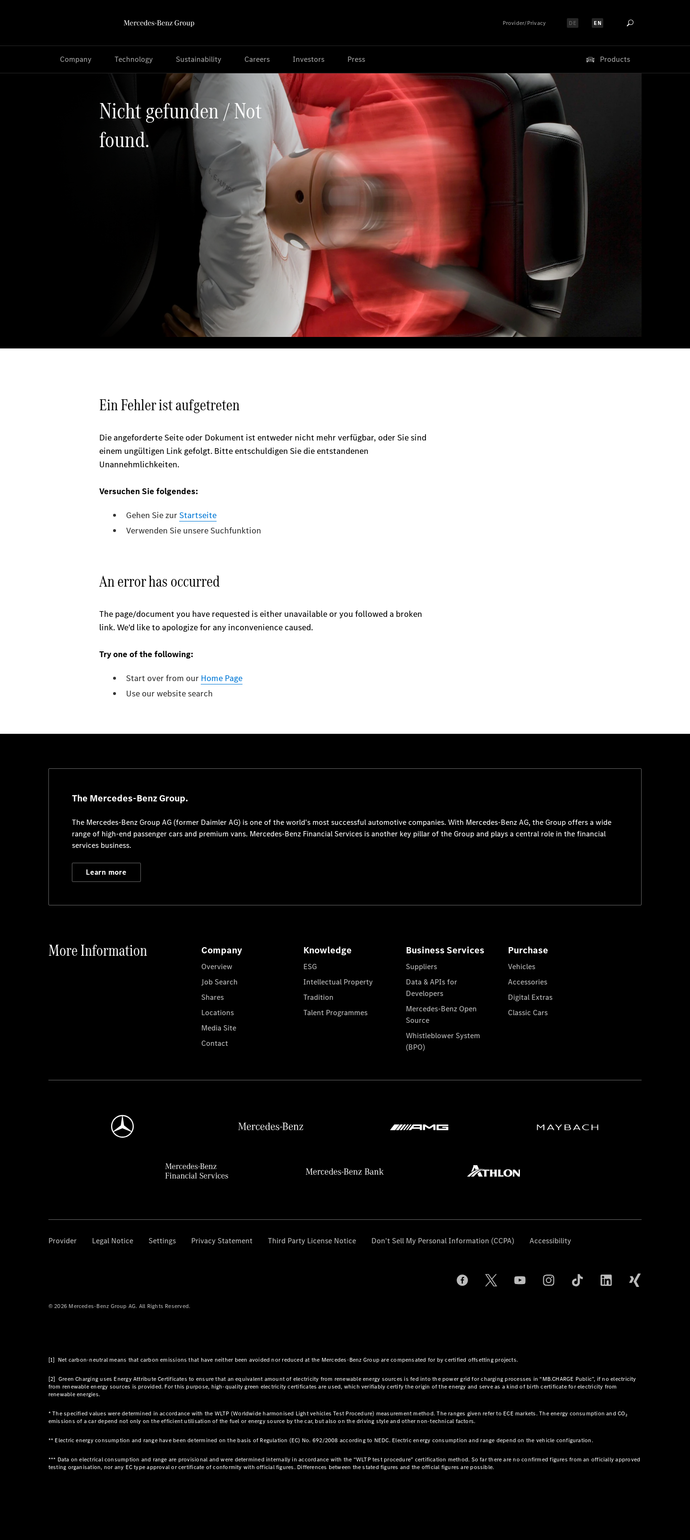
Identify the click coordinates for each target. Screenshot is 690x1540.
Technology (134, 59)
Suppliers (421, 966)
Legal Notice (112, 1241)
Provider (62, 1241)
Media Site (218, 1028)
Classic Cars (528, 1012)
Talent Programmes (335, 1012)
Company (76, 59)
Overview (216, 966)
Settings (162, 1241)
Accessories (527, 982)
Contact (214, 1043)
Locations (217, 1012)
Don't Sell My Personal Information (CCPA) (442, 1241)
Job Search (219, 982)
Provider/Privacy (524, 23)
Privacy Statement (222, 1241)
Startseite (198, 515)
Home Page (221, 678)
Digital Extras (530, 997)
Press (356, 59)
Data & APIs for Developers (431, 987)
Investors (308, 59)
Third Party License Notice (312, 1241)
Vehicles (521, 966)
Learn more (106, 872)
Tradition (318, 997)
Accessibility (550, 1241)
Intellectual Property (338, 982)
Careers (257, 59)
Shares (212, 997)
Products (607, 59)
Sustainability (198, 59)
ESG (310, 966)
